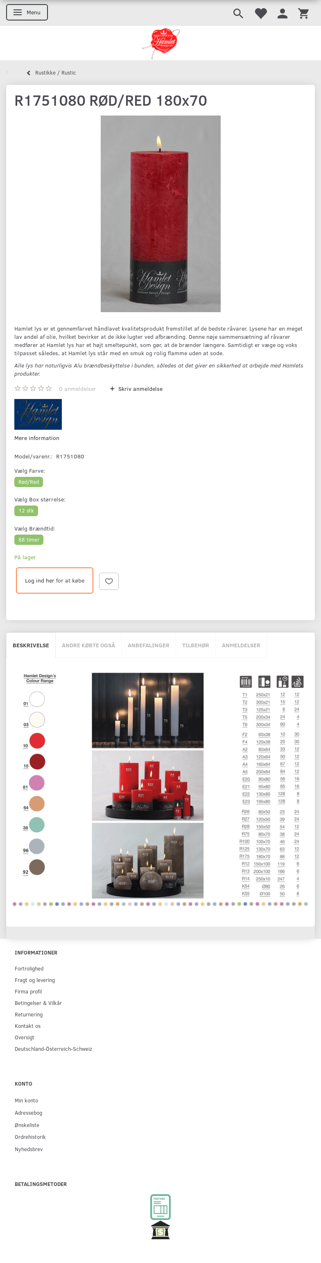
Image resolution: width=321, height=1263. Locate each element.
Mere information (36, 438)
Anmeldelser (241, 645)
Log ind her (39, 580)
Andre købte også (88, 645)
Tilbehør (195, 645)
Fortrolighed (29, 968)
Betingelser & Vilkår (38, 1002)
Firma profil (28, 991)
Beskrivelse (31, 645)
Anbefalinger (149, 645)
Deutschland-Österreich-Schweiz (53, 1048)
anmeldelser (77, 388)
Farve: (29, 470)
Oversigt (24, 1037)
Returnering (29, 1014)
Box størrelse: (40, 499)
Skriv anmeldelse (140, 388)
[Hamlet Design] (160, 43)
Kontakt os (28, 1025)
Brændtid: (34, 528)
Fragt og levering (35, 979)
